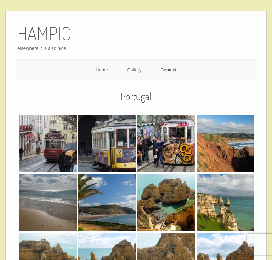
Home (102, 70)
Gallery (134, 70)
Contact (168, 70)
